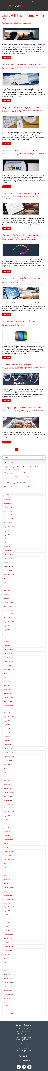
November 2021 (9, 709)
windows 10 (23, 368)
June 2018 (7, 871)
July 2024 (6, 582)
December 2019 (8, 800)
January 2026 (8, 511)
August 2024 (7, 578)
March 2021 (7, 740)
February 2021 (8, 744)
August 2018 (7, 863)
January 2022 (8, 701)
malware (19, 325)
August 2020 (7, 768)
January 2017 (8, 938)
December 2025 (8, 515)
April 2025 (7, 546)
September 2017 (9, 907)
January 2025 (8, 558)
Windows (20, 67)
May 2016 (7, 970)
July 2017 (6, 915)
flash (13, 111)
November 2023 (9, 614)
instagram (11, 411)
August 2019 (7, 816)
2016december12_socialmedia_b (35, 410)
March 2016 (7, 978)
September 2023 (9, 622)
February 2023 (8, 649)
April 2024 (7, 594)
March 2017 (7, 931)
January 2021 (8, 748)
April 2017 (7, 927)
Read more (7, 57)
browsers (4, 111)
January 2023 (8, 653)
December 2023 (8, 610)
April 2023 (7, 641)
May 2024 (7, 590)
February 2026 (8, 507)
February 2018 (8, 887)
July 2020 (6, 772)
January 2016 (8, 986)
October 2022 (8, 665)
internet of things (18, 23)
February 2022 (8, 697)
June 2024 (7, 586)
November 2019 (9, 804)
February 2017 (8, 935)
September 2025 (9, 527)
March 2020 (7, 788)
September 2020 (9, 764)
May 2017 (7, 923)
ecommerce (5, 411)
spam (10, 198)
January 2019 (8, 843)
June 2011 (7, 998)
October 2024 (8, 570)
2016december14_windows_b (32, 367)
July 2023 (6, 630)
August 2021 (7, 721)
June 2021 (7, 729)
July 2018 (6, 867)
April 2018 (7, 879)
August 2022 (7, 673)
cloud (38, 281)
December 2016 (8, 942)
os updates (5, 368)
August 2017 (7, 911)
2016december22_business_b (32, 153)
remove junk (5, 198)
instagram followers (19, 411)
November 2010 (9, 1014)
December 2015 (8, 990)
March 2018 (7, 883)
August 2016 (7, 958)
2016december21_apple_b (29, 196)
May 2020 (7, 780)
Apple (19, 196)
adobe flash (42, 67)
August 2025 (7, 531)
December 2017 (8, 895)
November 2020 (9, 756)
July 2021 (6, 725)
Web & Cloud (21, 110)
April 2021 (7, 737)
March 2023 (7, 645)
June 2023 (7, 634)
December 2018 (8, 847)
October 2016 (8, 950)
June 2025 (7, 539)
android (40, 22)
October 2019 (8, 808)
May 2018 (7, 875)
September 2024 (9, 574)
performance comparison (14, 239)
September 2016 (9, 954)
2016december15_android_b (31, 324)
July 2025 (6, 535)
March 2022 (7, 693)
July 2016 (6, 962)
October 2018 (8, 855)
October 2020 (8, 760)
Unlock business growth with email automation (18, 483)
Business (21, 153)
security (23, 325)
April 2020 (7, 784)
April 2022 (7, 689)
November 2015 (9, 994)
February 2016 (8, 982)
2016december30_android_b (31, 22)
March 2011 (7, 1010)
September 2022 (9, 669)
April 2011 (7, 1006)
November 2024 (9, 566)
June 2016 (7, 966)
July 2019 (6, 820)
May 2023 (7, 638)
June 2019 (7, 824)
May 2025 (7, 543)
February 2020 (8, 792)
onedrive (10, 282)
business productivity (14, 154)
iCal (41, 196)
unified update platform (14, 368)
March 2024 (7, 598)
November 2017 (9, 899)
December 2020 (8, 752)
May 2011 (7, 1002)
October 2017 (8, 903)
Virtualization (21, 238)
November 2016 (9, 946)
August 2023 (7, 626)
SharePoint (15, 282)
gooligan (14, 325)
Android (20, 22)
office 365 (4, 282)
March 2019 (7, 836)
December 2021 (8, 705)
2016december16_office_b (30, 281)
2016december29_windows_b (32, 67)
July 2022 (6, 677)
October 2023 (8, 618)
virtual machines (25, 239)
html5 (19, 111)
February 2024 (8, 602)
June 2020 (7, 776)
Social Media (21, 410)
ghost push (5, 325)
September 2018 (9, 859)
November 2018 (9, 851)
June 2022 (7, 681)
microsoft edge (11, 68)
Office (19, 281)
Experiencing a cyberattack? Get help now (24, 2)
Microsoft (4, 68)
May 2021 (7, 733)
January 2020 (8, 796)
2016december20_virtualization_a (35, 238)
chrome (9, 111)
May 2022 (7, 685)
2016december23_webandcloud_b (35, 110)
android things (5, 23)
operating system (27, 23)
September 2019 (9, 812)
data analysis (30, 154)
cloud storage (23, 154)
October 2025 (8, 523)
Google (11, 23)
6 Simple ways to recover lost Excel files (15, 473)
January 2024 (8, 606)
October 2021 (8, 713)
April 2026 (7, 499)
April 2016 (7, 974)
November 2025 (9, 519)
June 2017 (7, 919)
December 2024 (8, 562)
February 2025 (8, 554)
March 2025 (7, 550)
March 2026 (7, 503)
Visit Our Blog (24, 1056)
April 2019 (7, 832)
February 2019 (8, 839)
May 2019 (7, 828)
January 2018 (8, 891)
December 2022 (8, 657)
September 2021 (9, 717)
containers (5, 239)
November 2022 (9, 661)
